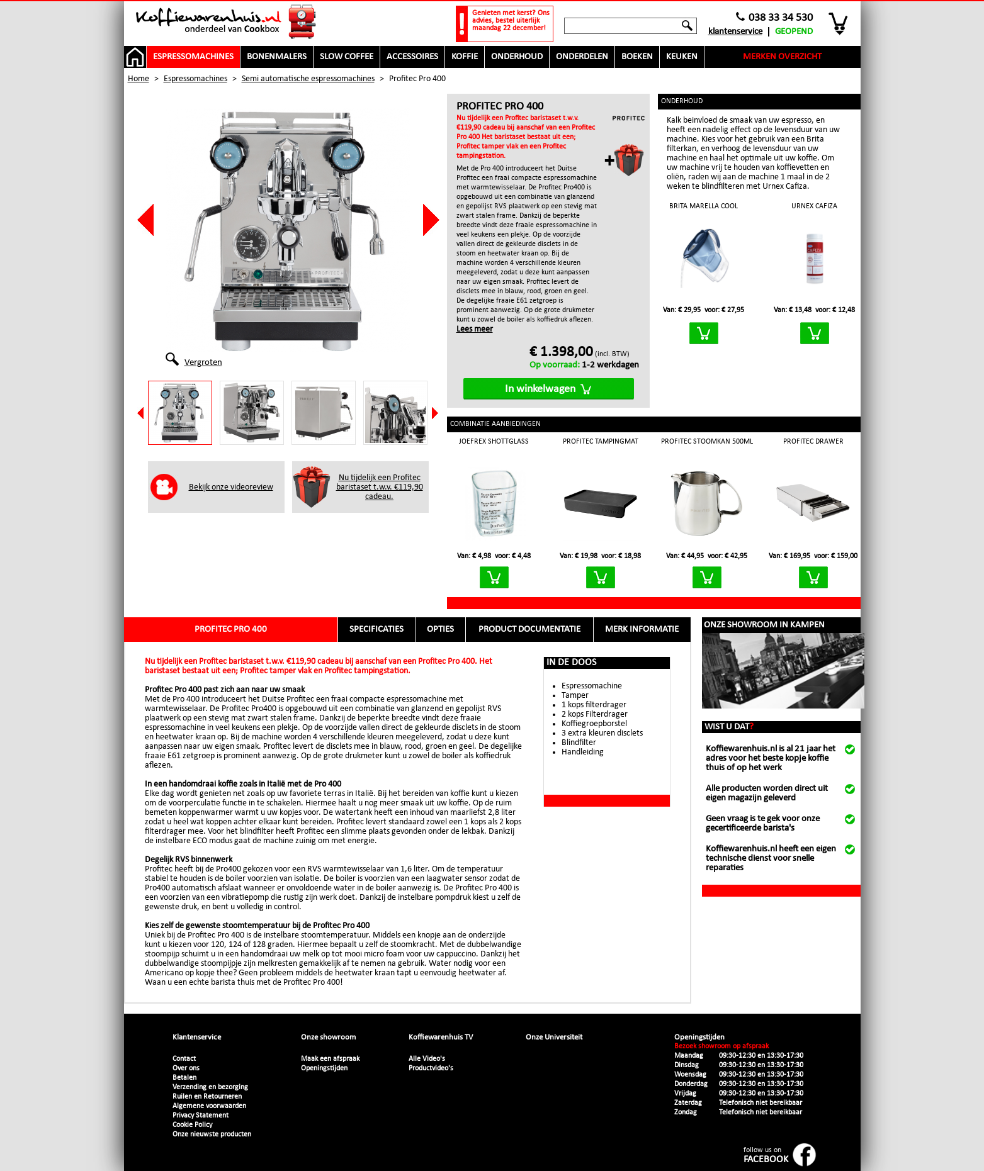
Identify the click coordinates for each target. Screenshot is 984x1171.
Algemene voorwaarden (209, 1106)
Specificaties (376, 629)
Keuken (682, 57)
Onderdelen (582, 57)
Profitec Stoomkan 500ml (707, 441)
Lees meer (474, 329)
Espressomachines (193, 57)
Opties (440, 629)
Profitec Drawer (813, 441)
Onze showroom (328, 1037)
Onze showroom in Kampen (764, 625)
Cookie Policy (192, 1125)
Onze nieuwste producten (211, 1134)
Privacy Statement (200, 1115)
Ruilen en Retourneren (207, 1097)
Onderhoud (517, 57)
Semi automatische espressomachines (308, 79)
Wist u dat (729, 727)
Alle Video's (427, 1059)
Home (138, 79)
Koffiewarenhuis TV (441, 1037)
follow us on (766, 1155)
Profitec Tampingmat (600, 441)
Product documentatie (529, 629)
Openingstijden (324, 1068)
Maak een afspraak (330, 1059)
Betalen (184, 1078)
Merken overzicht (782, 57)
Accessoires (412, 57)
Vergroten (203, 362)
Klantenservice (735, 31)
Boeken (637, 57)
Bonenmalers (277, 57)
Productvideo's (431, 1068)
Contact (184, 1059)
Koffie (464, 57)
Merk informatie (642, 629)
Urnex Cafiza (814, 206)
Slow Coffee (346, 57)
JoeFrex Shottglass (494, 441)
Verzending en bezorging (210, 1087)
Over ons (186, 1068)
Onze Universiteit (554, 1037)
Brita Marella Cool (703, 206)
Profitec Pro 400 (231, 629)
